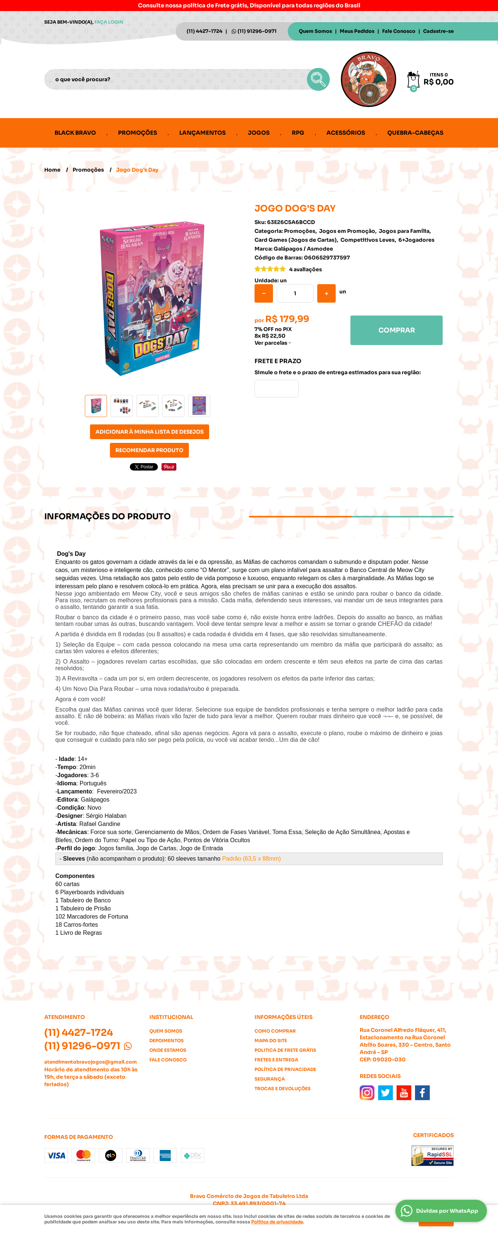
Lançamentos (202, 132)
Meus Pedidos (357, 31)
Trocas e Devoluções (283, 1088)
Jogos (259, 132)
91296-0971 (257, 31)
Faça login (109, 22)
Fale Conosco (398, 31)
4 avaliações (305, 269)
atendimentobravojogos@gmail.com (90, 1062)
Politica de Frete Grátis (285, 1050)
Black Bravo (75, 132)
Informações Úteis (283, 1017)
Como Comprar (275, 1031)
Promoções (137, 132)
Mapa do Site (271, 1040)
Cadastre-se (438, 31)
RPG (298, 132)
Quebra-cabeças (415, 132)
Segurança (270, 1079)
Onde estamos (167, 1050)
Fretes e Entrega (276, 1059)
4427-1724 (204, 31)
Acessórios (345, 132)
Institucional (171, 1017)
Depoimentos (166, 1040)
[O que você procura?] (318, 79)
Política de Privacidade (285, 1069)
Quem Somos (315, 31)
